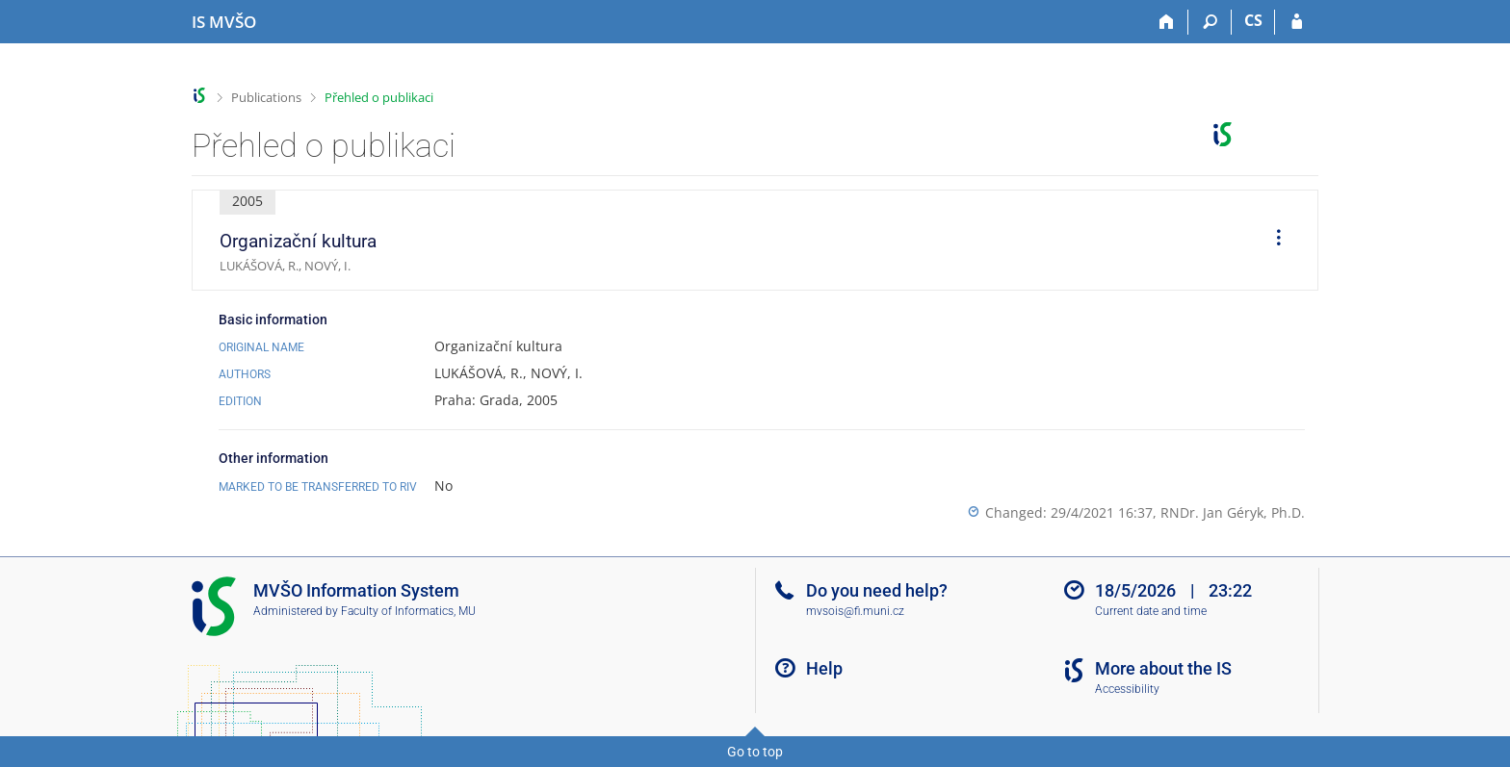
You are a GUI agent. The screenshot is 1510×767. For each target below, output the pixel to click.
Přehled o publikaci (379, 97)
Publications (266, 97)
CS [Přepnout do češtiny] (1253, 20)
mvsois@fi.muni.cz (855, 611)
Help (824, 668)
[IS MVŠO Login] (1296, 22)
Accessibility (1127, 689)
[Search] (1210, 22)
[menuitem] (1272, 240)
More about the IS (1163, 668)
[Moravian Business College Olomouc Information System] (224, 22)
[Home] (1166, 22)
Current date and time (1151, 611)
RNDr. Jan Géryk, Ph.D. (1232, 512)
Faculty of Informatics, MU (408, 611)
